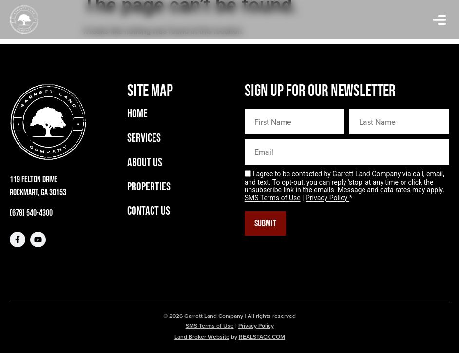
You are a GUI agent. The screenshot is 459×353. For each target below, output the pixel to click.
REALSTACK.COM (262, 337)
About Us (144, 162)
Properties (149, 187)
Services (144, 138)
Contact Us (148, 211)
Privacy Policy (327, 198)
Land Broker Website (202, 337)
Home (137, 114)
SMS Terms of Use (273, 198)
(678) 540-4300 (31, 213)
